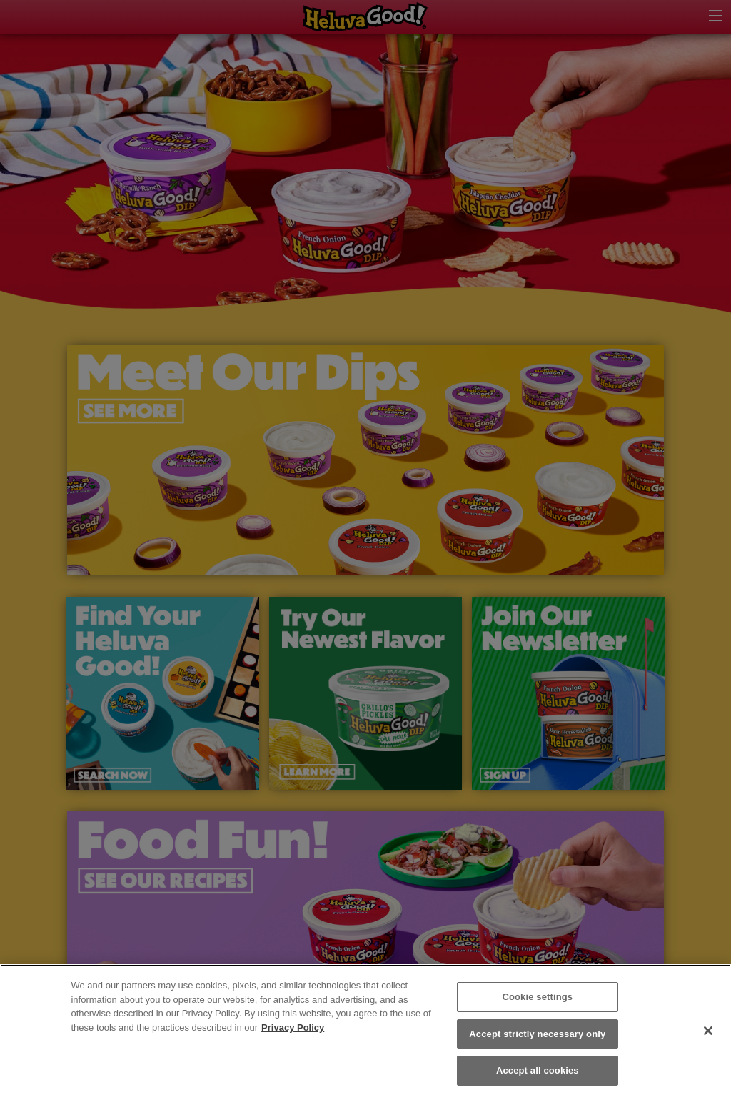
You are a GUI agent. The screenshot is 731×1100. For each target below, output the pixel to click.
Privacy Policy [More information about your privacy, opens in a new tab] (292, 1027)
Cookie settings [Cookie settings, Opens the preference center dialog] (537, 996)
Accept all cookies (537, 1070)
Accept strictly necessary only (537, 1034)
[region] (365, 1032)
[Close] (708, 1030)
